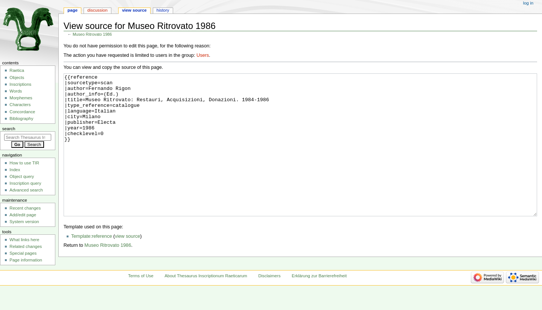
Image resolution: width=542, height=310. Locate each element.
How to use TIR (24, 163)
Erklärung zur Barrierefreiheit (319, 296)
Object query (21, 176)
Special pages (23, 253)
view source (127, 264)
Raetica (16, 70)
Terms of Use (140, 296)
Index (14, 169)
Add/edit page (22, 215)
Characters (19, 104)
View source (134, 10)
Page (72, 10)
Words (15, 91)
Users (202, 55)
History (163, 10)
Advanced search (26, 190)
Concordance (22, 111)
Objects (16, 77)
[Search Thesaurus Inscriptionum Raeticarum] (27, 137)
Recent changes (25, 208)
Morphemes (20, 98)
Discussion (97, 10)
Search (8, 128)
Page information (25, 260)
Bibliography (21, 118)
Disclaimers (269, 296)
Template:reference (91, 264)
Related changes (25, 246)
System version (24, 221)
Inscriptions (20, 84)
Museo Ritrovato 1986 (92, 34)
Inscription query (25, 183)
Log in (528, 3)
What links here (24, 239)
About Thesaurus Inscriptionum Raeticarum (205, 296)
